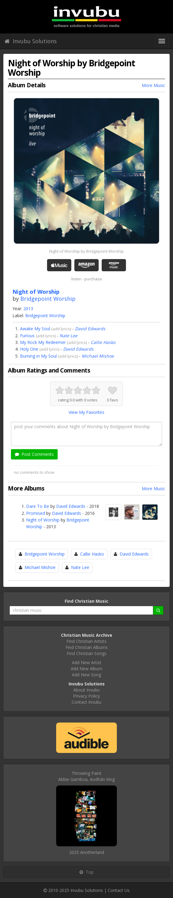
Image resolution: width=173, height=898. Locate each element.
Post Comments (34, 454)
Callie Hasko (103, 342)
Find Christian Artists (86, 641)
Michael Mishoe (98, 356)
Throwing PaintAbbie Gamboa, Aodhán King (86, 776)
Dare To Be (37, 506)
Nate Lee (68, 335)
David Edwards (90, 328)
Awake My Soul (35, 328)
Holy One (29, 349)
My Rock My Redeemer (43, 342)
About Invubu (86, 690)
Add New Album (86, 668)
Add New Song (86, 675)
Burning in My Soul (38, 356)
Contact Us (119, 890)
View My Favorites (86, 412)
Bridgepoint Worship (48, 298)
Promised (35, 513)
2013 (28, 308)
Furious (27, 335)
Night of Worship (42, 520)
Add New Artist (86, 662)
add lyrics (61, 328)
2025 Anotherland (86, 852)
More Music (153, 85)
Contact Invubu (86, 702)
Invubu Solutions (31, 41)
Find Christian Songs (87, 653)
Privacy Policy (86, 696)
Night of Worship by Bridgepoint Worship (86, 251)
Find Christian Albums (87, 647)
